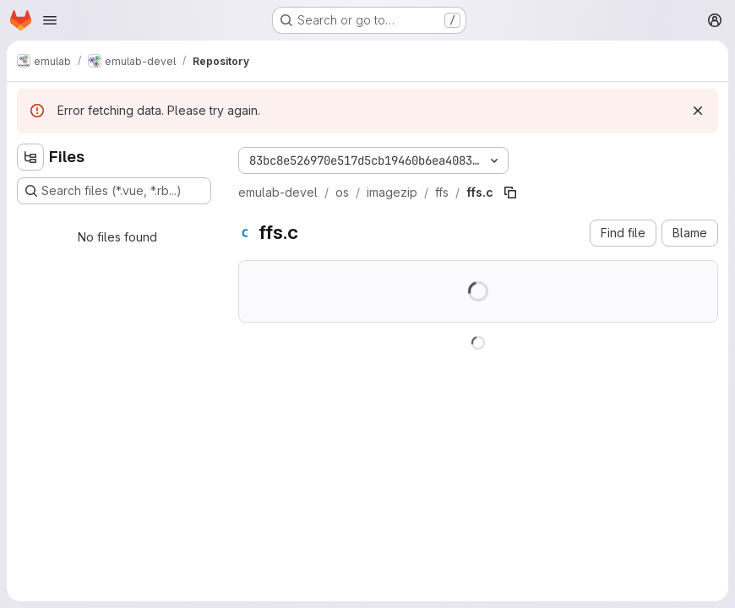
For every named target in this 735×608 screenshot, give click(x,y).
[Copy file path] (510, 192)
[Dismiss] (698, 110)
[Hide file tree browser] (30, 157)
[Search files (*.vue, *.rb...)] (114, 190)
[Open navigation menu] (49, 20)
